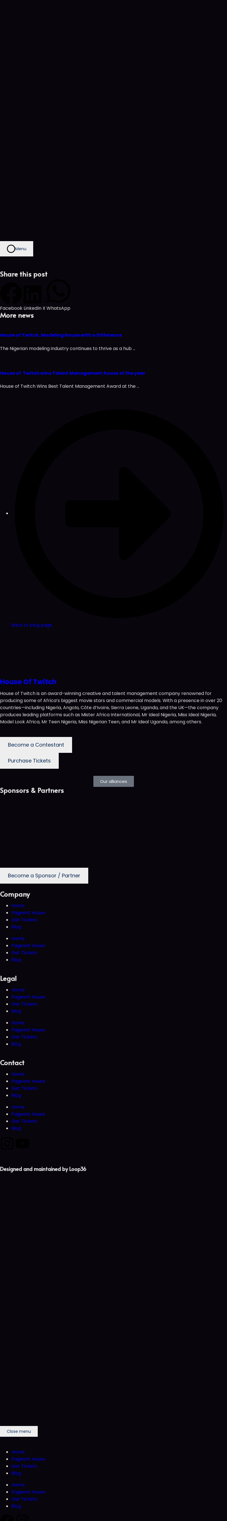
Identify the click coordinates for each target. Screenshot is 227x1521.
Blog (16, 927)
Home (18, 905)
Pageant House (28, 912)
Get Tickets (24, 920)
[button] (11, 297)
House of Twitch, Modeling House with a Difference (61, 335)
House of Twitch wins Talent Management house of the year (72, 373)
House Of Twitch (28, 681)
